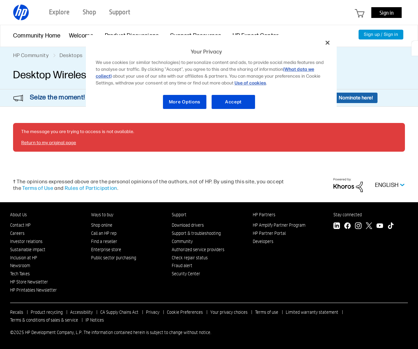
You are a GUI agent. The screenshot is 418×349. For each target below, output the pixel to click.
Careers (17, 233)
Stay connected (347, 215)
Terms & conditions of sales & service (44, 320)
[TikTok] (390, 226)
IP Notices (95, 320)
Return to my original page (48, 142)
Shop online (101, 225)
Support (179, 215)
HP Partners (264, 215)
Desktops (71, 55)
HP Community (31, 55)
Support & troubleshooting (196, 233)
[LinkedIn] (336, 226)
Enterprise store (106, 249)
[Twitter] (369, 226)
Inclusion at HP (23, 258)
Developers (263, 241)
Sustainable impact (27, 249)
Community (182, 241)
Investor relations (26, 241)
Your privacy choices (229, 312)
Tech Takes (20, 274)
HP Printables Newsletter (33, 290)
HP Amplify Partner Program (279, 225)
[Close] (327, 43)
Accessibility (81, 312)
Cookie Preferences (185, 312)
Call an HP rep (104, 233)
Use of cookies (250, 83)
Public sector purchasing (113, 258)
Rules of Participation (91, 188)
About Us (18, 215)
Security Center (186, 274)
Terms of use (266, 312)
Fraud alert (182, 265)
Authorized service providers (198, 249)
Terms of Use (37, 188)
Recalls (16, 312)
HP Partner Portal (269, 233)
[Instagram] (358, 226)
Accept (233, 102)
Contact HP (20, 225)
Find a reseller (104, 241)
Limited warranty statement (312, 312)
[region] (211, 76)
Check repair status (190, 258)
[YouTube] (380, 226)
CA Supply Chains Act (119, 312)
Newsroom (20, 265)
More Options (185, 102)
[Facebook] (347, 226)
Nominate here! (356, 98)
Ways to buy (102, 215)
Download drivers (188, 225)
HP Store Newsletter (29, 282)
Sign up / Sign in (381, 34)
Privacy (152, 312)
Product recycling (47, 312)
